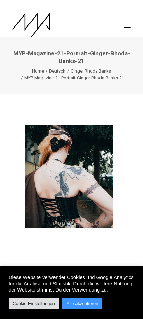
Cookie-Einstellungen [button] (34, 303)
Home (38, 71)
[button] (127, 21)
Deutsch (57, 71)
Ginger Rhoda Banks (91, 71)
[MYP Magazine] (31, 25)
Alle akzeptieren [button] (82, 303)
